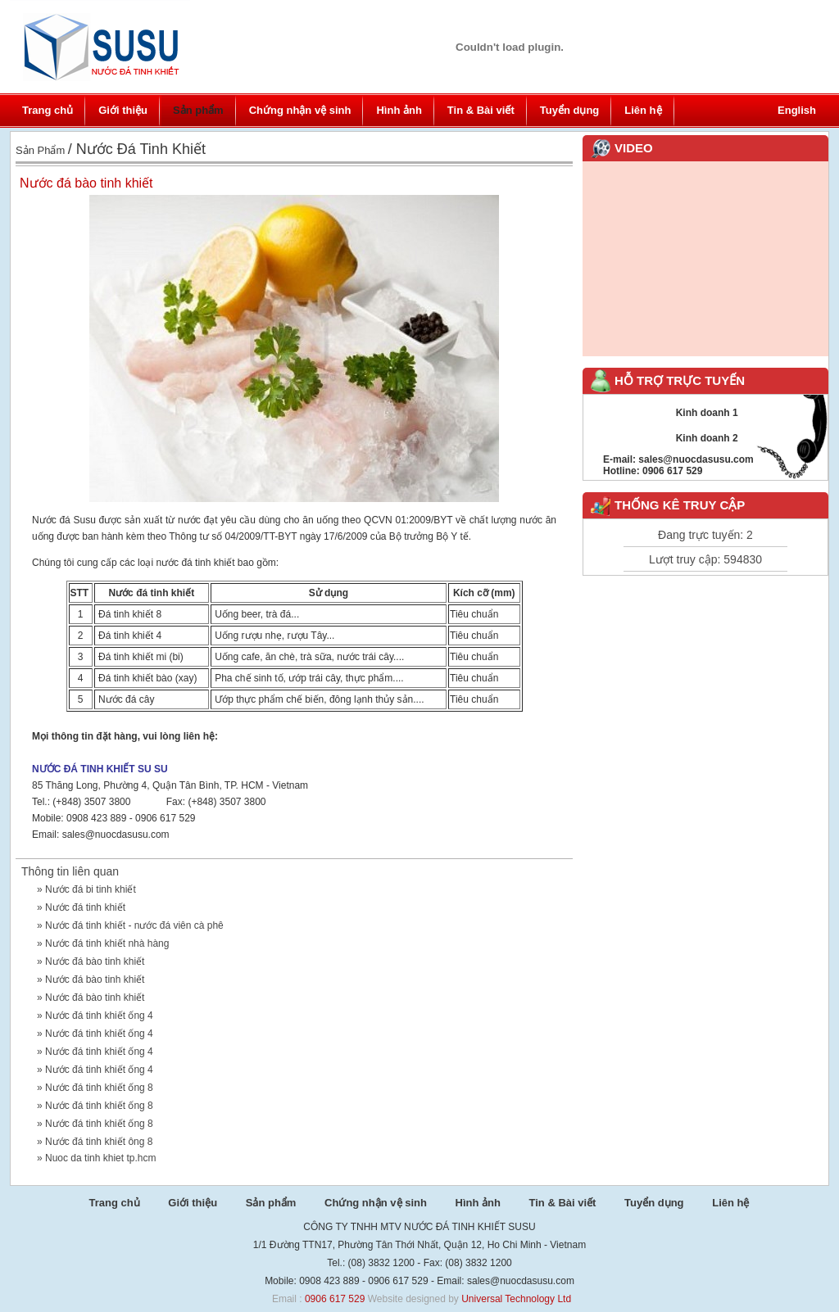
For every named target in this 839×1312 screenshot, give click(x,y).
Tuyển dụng (570, 110)
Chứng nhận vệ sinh (300, 110)
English (797, 110)
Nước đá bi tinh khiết (90, 889)
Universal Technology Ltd (516, 1299)
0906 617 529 (335, 1299)
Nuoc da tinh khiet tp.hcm (100, 1158)
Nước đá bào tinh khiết (94, 961)
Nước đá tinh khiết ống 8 (99, 1087)
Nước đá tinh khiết (85, 907)
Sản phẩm (198, 110)
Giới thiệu (122, 110)
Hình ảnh (398, 110)
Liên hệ (642, 110)
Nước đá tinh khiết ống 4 (99, 1015)
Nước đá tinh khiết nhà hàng (107, 943)
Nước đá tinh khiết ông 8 (98, 1141)
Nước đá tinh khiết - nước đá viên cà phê (134, 925)
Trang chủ (47, 110)
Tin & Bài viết (481, 110)
